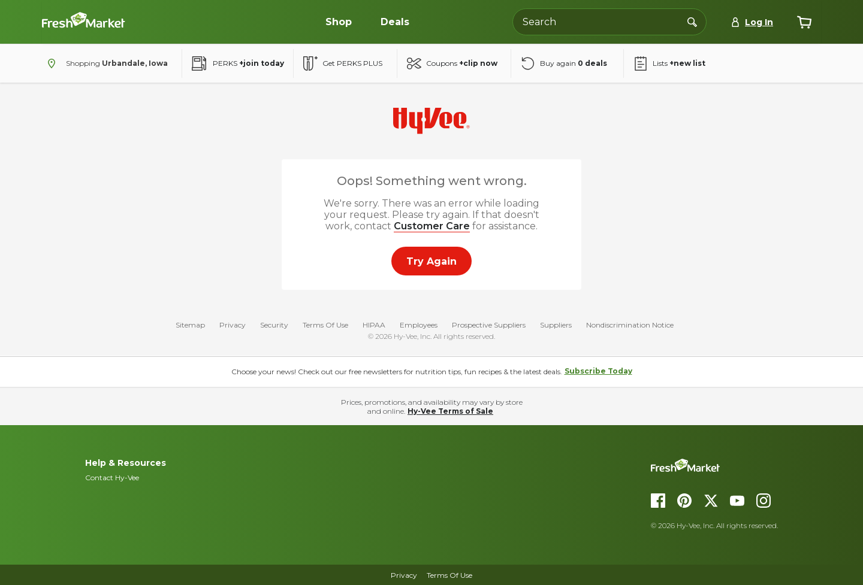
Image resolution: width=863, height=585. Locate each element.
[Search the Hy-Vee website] (609, 21)
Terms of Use (449, 575)
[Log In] (752, 22)
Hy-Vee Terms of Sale (450, 411)
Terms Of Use (325, 325)
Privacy (232, 325)
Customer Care (432, 226)
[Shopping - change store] (105, 63)
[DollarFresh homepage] (750, 465)
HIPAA (374, 325)
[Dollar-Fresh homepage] (132, 22)
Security (274, 325)
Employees (418, 325)
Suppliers (556, 325)
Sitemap (190, 325)
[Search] (692, 21)
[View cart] (804, 22)
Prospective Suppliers (489, 325)
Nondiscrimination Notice (630, 325)
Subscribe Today (598, 370)
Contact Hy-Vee (112, 477)
